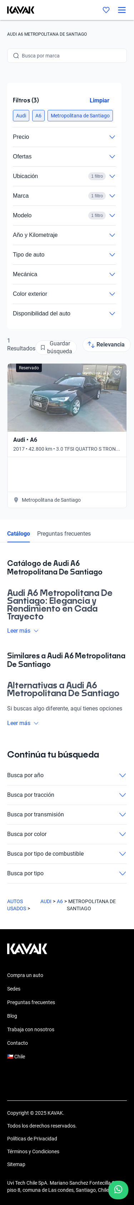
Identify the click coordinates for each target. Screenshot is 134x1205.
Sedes (13, 989)
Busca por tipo (67, 873)
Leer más (23, 630)
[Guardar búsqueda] (56, 347)
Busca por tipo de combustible (67, 854)
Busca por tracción (67, 795)
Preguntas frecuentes (64, 533)
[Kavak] (17, 10)
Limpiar (99, 100)
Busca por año (67, 775)
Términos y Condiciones (33, 1151)
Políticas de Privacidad (32, 1138)
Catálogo (18, 533)
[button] (21, 115)
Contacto (17, 1043)
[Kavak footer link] (27, 952)
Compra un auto (25, 975)
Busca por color (67, 834)
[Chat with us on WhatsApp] (118, 1190)
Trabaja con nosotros (30, 1029)
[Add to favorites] (117, 373)
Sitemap (16, 1164)
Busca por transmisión (67, 815)
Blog (12, 1016)
